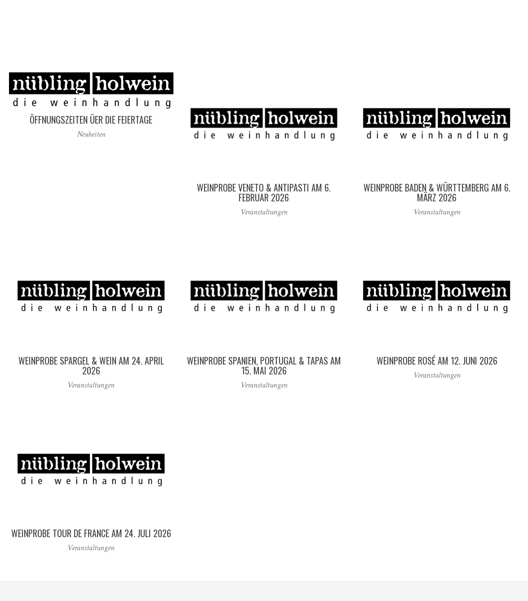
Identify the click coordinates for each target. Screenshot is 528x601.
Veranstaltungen (264, 212)
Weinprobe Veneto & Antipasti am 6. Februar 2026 (264, 192)
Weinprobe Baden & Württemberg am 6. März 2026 (437, 192)
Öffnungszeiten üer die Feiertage (91, 119)
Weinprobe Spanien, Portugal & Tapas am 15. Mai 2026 (264, 365)
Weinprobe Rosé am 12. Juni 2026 (437, 360)
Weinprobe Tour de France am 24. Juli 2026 (91, 533)
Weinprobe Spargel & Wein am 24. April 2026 (91, 365)
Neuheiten (91, 134)
